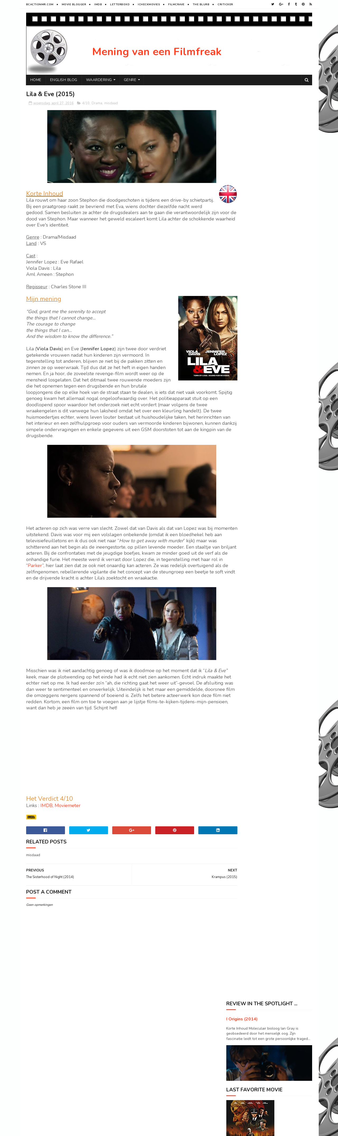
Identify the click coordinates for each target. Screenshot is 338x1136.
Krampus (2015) (249, 425)
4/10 (86, 103)
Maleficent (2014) (279, 704)
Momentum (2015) (251, 410)
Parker (137, 572)
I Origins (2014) (242, 112)
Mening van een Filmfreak (157, 52)
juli (239, 360)
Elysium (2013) (276, 597)
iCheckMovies (149, 4)
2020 (236, 286)
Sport (286, 838)
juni (240, 367)
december (245, 323)
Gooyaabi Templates (114, 1129)
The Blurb (201, 4)
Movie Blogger (74, 4)
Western (268, 847)
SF (262, 838)
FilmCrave (176, 4)
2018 (236, 301)
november (245, 330)
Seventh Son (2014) (281, 661)
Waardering (99, 79)
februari (244, 492)
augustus (244, 353)
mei (240, 375)
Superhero (238, 847)
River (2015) (273, 618)
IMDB (46, 824)
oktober (244, 338)
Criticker (225, 4)
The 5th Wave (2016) (254, 468)
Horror (235, 838)
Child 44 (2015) (249, 453)
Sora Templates (57, 1129)
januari (243, 499)
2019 (236, 294)
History (264, 828)
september (246, 345)
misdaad (111, 103)
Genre (130, 79)
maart (242, 485)
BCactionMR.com (40, 4)
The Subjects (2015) (253, 403)
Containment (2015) (253, 475)
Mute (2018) (273, 640)
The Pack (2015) (250, 461)
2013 (236, 524)
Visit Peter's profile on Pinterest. (253, 780)
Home (35, 79)
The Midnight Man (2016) (258, 418)
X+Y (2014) (272, 747)
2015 (236, 509)
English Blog (63, 79)
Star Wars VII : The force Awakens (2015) (272, 389)
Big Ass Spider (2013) (282, 682)
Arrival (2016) (275, 575)
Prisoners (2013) (277, 554)
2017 (236, 309)
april (241, 382)
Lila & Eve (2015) (250, 432)
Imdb (98, 4)
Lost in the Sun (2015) (255, 446)
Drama (97, 103)
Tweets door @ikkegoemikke (250, 803)
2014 (236, 516)
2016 (236, 316)
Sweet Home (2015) (253, 396)
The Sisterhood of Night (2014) (263, 439)
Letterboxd (120, 4)
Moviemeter (68, 824)
